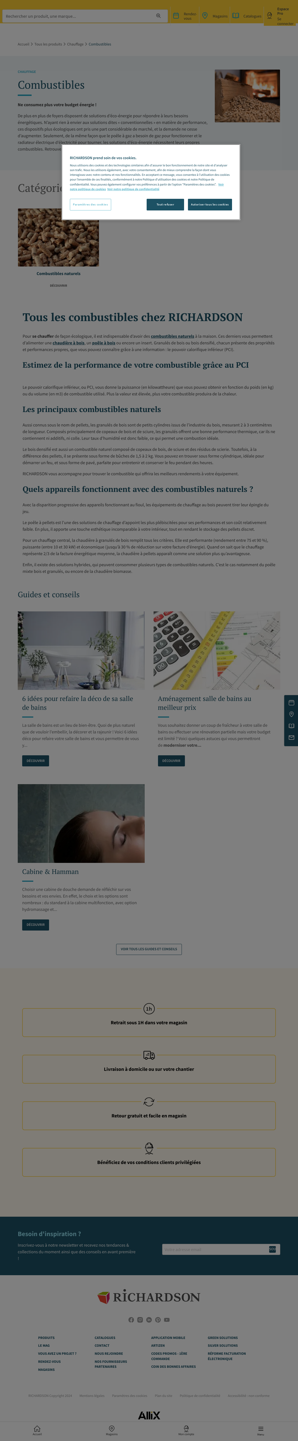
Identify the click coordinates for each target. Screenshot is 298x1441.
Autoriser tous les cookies (210, 204)
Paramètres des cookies (90, 204)
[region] (151, 182)
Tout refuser (165, 204)
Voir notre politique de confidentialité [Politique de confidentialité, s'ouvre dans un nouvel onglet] (133, 189)
